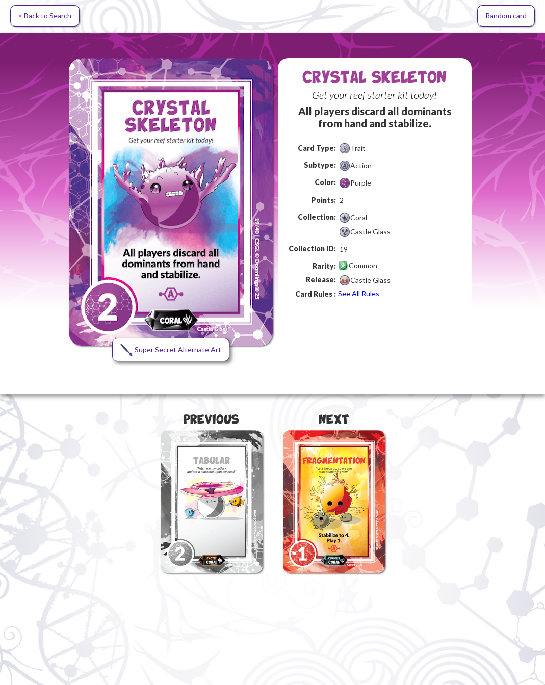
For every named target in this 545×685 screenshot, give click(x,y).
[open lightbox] (171, 202)
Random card (506, 15)
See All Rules (358, 293)
